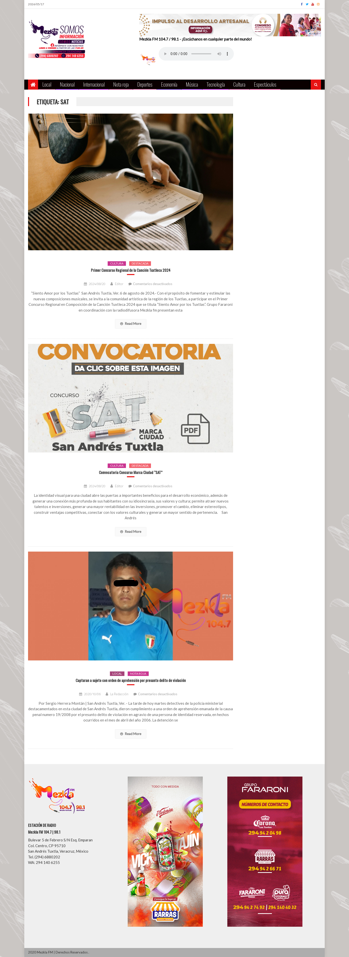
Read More (130, 324)
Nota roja (121, 84)
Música (192, 84)
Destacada (140, 263)
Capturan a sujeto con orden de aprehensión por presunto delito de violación (131, 680)
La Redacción (119, 693)
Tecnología (216, 84)
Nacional (67, 84)
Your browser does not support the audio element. (196, 54)
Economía (169, 84)
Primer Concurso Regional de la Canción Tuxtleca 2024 (130, 270)
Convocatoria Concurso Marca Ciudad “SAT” (130, 472)
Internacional (94, 84)
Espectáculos (265, 84)
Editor (119, 283)
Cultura (239, 84)
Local (46, 84)
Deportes (144, 84)
